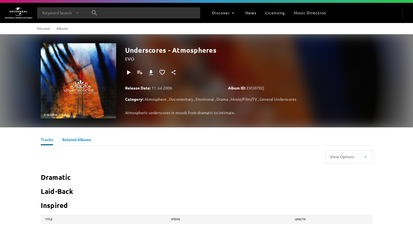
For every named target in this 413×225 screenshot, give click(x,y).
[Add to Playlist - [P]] (139, 72)
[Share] (173, 72)
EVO (129, 58)
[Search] (94, 13)
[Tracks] (47, 140)
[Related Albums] (76, 140)
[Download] (151, 72)
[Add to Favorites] (162, 72)
